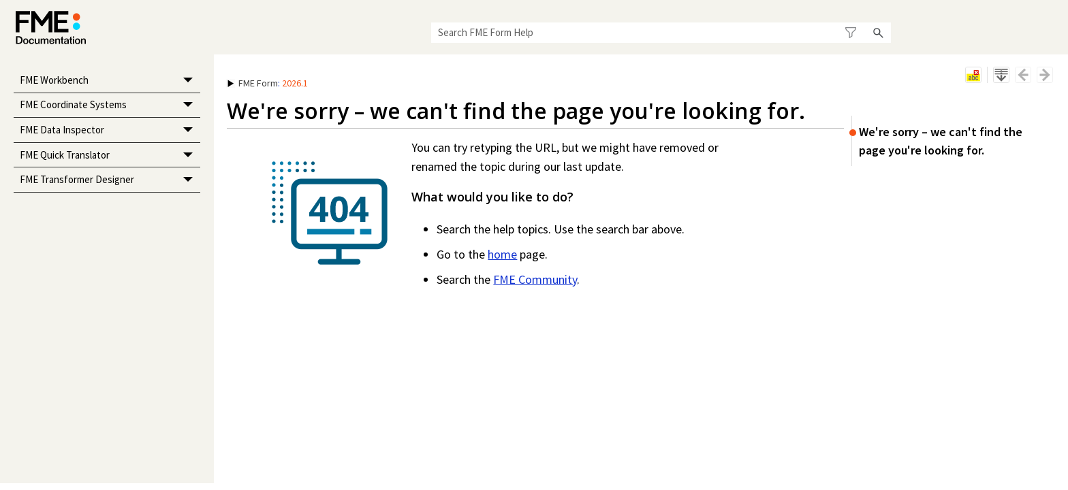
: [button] (267, 83)
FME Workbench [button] (110, 80)
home (502, 254)
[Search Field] (661, 32)
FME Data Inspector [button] (110, 130)
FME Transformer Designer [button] (110, 180)
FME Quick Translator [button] (110, 155)
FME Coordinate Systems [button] (110, 105)
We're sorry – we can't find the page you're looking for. (940, 141)
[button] (851, 32)
